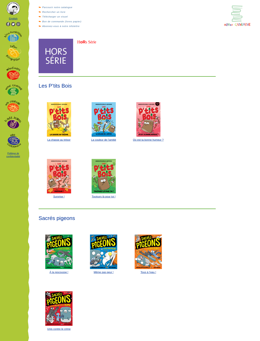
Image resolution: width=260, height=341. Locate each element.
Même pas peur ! (104, 272)
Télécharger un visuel (55, 16)
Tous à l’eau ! (148, 272)
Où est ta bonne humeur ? (148, 139)
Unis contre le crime (59, 328)
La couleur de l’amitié (103, 139)
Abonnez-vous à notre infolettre (61, 26)
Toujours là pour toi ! (103, 196)
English (13, 18)
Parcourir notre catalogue (57, 7)
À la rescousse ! (59, 272)
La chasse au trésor (58, 139)
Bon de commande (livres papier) (61, 21)
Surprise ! (59, 196)
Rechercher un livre (53, 12)
